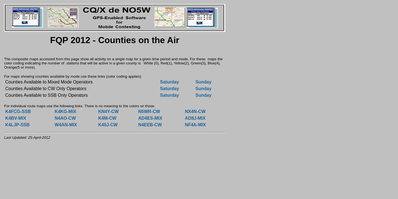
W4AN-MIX (66, 124)
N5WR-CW (149, 111)
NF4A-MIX (195, 124)
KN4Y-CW (108, 111)
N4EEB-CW (150, 124)
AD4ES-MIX (150, 118)
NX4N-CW (195, 111)
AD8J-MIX (195, 118)
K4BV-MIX (15, 118)
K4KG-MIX (65, 111)
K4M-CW (107, 118)
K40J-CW (107, 124)
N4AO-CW (65, 118)
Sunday (203, 82)
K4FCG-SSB (18, 111)
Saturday (169, 82)
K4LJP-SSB (17, 124)
